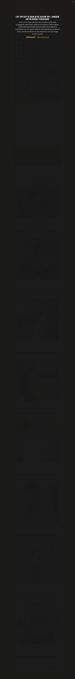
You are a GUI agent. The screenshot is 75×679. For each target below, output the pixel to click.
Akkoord (30, 37)
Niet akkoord (43, 37)
